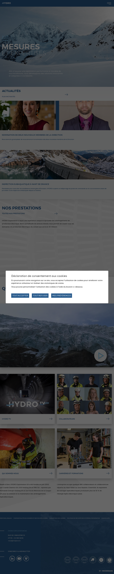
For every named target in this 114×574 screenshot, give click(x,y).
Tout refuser (40, 295)
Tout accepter (20, 295)
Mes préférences (61, 295)
